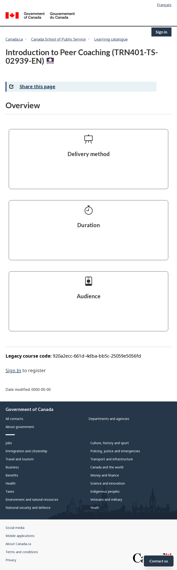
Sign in (161, 32)
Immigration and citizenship (26, 451)
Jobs (9, 443)
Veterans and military (106, 499)
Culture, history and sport (109, 443)
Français (164, 4)
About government (20, 427)
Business (12, 467)
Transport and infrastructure (111, 459)
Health (10, 483)
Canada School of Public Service (58, 39)
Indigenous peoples (105, 491)
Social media (15, 527)
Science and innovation (107, 483)
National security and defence (28, 507)
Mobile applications (20, 536)
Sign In (13, 370)
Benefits (12, 475)
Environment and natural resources (32, 499)
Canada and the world (106, 467)
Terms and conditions (22, 552)
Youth (94, 507)
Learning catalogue (111, 39)
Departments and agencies (108, 418)
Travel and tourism (20, 459)
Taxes (10, 491)
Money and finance (104, 475)
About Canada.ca (18, 544)
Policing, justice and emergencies (115, 451)
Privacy (11, 560)
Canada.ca (14, 39)
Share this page (37, 86)
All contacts (14, 418)
